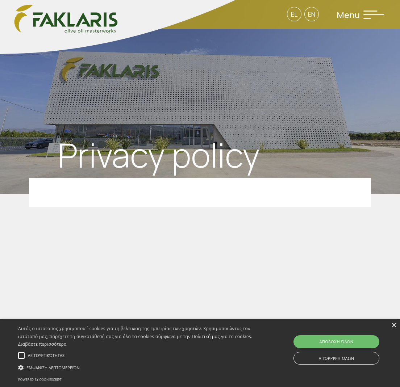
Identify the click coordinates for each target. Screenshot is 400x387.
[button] (136, 367)
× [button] (393, 325)
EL (294, 14)
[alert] (200, 353)
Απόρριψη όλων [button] (336, 358)
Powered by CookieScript (40, 379)
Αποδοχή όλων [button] (337, 341)
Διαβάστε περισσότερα (42, 344)
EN (311, 14)
